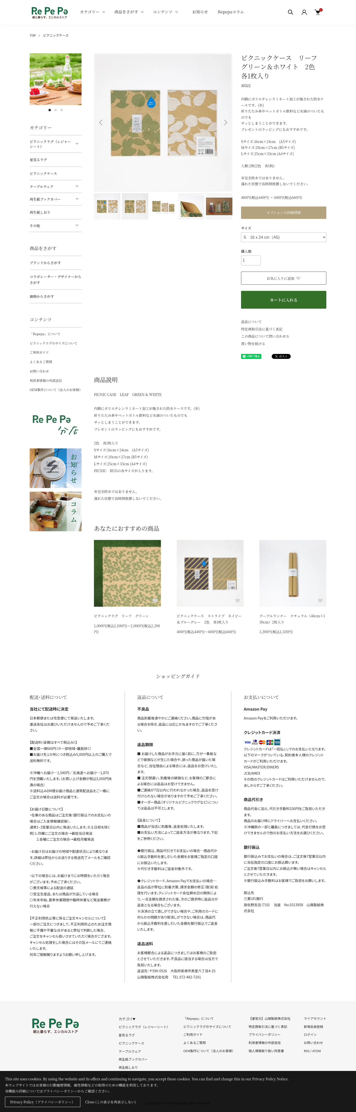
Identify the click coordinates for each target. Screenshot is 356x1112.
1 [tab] (49, 110)
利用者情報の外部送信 (46, 380)
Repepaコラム (231, 12)
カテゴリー (89, 12)
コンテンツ (163, 12)
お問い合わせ (39, 371)
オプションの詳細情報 (284, 212)
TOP (33, 35)
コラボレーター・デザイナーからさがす (55, 279)
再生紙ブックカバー (45, 199)
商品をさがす (126, 12)
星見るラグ (38, 159)
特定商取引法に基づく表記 (262, 328)
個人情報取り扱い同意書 (266, 1050)
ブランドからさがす (45, 262)
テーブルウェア (41, 186)
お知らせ (200, 12)
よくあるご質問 (41, 361)
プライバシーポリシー (264, 1034)
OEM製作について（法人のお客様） (56, 389)
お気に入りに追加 (284, 278)
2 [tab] (55, 110)
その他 (35, 225)
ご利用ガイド (39, 352)
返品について (251, 321)
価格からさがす (42, 296)
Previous (101, 122)
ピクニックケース (55, 35)
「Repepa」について (45, 333)
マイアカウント (315, 1018)
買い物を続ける (253, 343)
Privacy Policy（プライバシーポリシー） (42, 1101)
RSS (307, 1050)
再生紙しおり (40, 212)
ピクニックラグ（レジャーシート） (50, 144)
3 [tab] (61, 110)
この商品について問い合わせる (265, 336)
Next (225, 122)
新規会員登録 (313, 1026)
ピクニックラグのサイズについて (53, 343)
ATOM (316, 1050)
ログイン (310, 1034)
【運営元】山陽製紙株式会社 (269, 1018)
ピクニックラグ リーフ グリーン (121, 615)
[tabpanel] (56, 79)
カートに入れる (283, 300)
